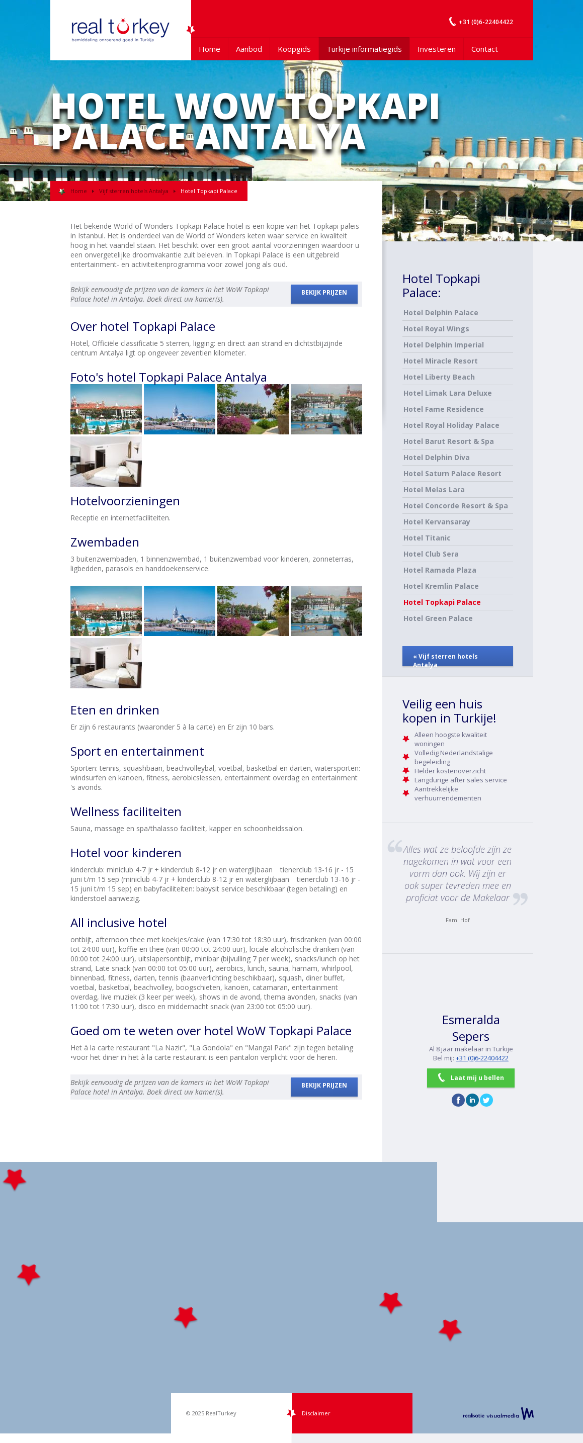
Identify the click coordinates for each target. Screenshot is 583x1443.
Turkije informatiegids (364, 49)
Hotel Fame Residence (443, 409)
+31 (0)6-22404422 (482, 1057)
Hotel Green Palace (438, 618)
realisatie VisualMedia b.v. (498, 1413)
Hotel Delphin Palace (440, 312)
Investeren (437, 49)
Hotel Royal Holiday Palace (451, 425)
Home (209, 49)
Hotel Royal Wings (436, 328)
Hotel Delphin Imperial (443, 344)
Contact (484, 49)
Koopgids (294, 49)
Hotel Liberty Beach (439, 377)
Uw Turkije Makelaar (120, 30)
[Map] (291, 1297)
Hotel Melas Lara (434, 489)
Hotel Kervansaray (436, 521)
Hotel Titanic (427, 538)
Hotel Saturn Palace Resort (452, 473)
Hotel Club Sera (431, 554)
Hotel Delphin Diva (436, 457)
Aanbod (249, 49)
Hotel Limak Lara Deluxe (447, 393)
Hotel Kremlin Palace (441, 586)
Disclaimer (316, 1413)
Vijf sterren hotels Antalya (134, 191)
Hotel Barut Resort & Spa (448, 441)
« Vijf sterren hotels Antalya (445, 659)
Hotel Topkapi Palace (442, 602)
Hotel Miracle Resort (440, 361)
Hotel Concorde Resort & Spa (455, 505)
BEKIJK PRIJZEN (324, 292)
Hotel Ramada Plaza (439, 570)
